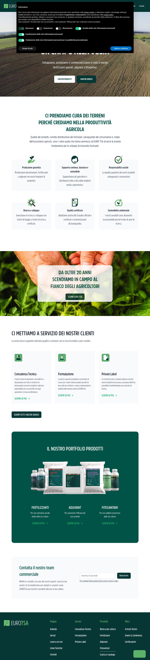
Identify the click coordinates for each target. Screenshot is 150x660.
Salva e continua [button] (121, 48)
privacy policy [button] (89, 12)
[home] (13, 6)
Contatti (141, 6)
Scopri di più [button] (27, 48)
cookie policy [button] (108, 15)
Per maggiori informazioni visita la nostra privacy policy (99, 581)
